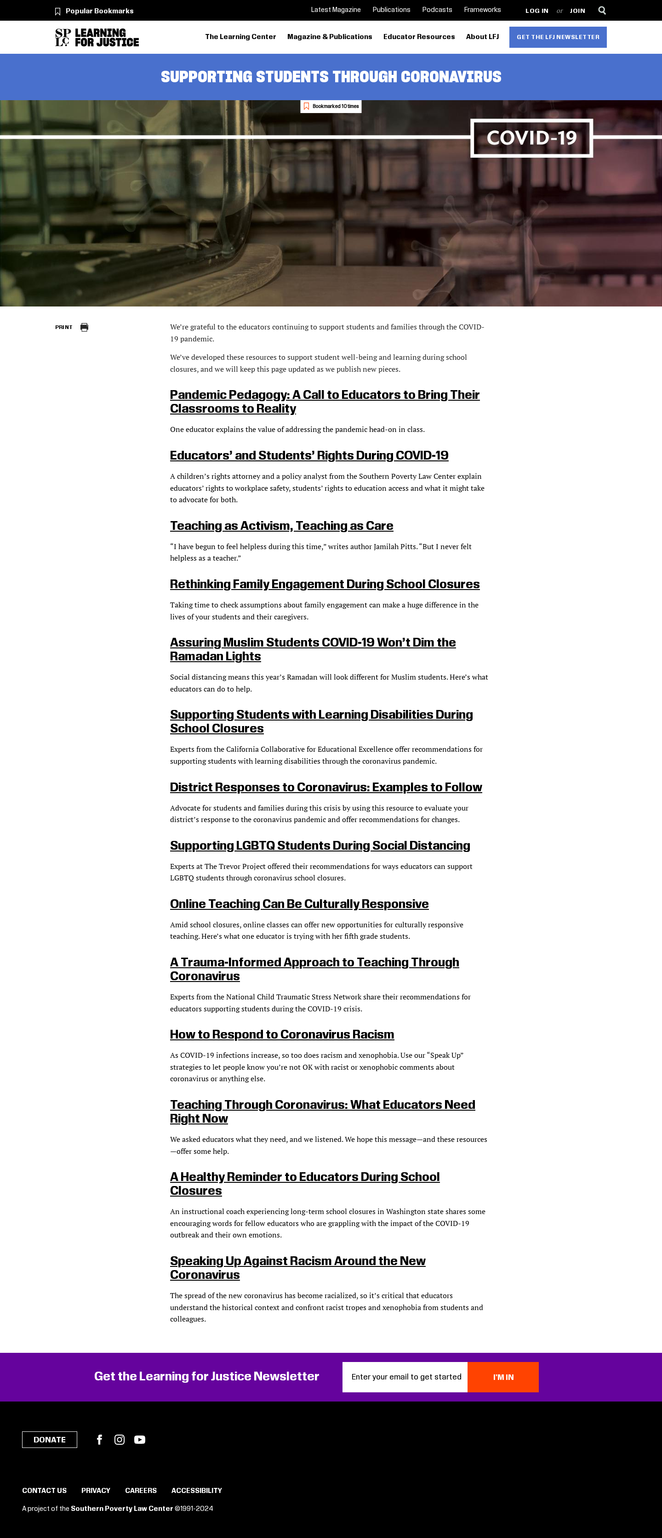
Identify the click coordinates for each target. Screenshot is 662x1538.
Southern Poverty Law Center (122, 1509)
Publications (392, 10)
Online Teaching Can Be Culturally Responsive (299, 904)
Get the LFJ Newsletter (558, 37)
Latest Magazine (336, 10)
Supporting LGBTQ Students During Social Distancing (320, 846)
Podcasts (437, 10)
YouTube (139, 1440)
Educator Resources (419, 37)
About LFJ (482, 37)
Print (64, 327)
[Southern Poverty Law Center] (63, 37)
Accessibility (196, 1491)
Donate (50, 1440)
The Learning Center (240, 37)
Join (578, 11)
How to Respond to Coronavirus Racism (282, 1035)
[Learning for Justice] (107, 37)
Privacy (95, 1491)
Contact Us (44, 1491)
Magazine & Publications (329, 37)
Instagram (119, 1440)
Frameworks (482, 10)
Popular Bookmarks (100, 11)
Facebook (99, 1440)
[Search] (602, 10)
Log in (537, 11)
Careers (141, 1491)
